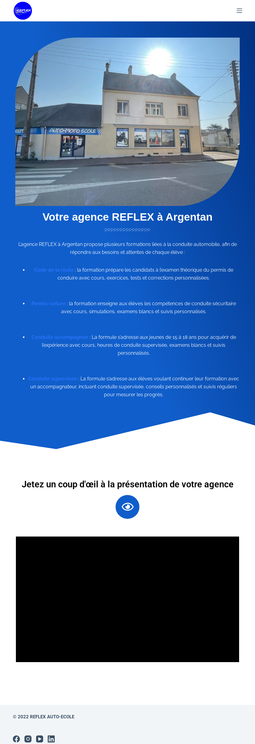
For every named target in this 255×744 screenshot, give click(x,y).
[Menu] (239, 10)
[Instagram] (27, 731)
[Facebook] (16, 731)
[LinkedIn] (51, 731)
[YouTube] (39, 731)
